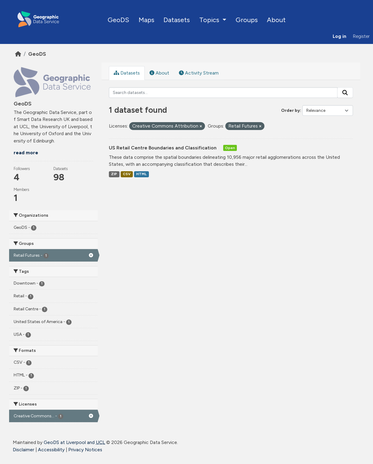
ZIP (114, 174)
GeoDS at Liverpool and (74, 442)
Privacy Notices (85, 449)
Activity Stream (199, 73)
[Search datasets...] (223, 92)
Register (361, 36)
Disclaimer (23, 449)
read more (26, 152)
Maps (146, 20)
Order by (290, 110)
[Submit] (345, 92)
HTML (141, 174)
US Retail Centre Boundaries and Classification (163, 148)
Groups (247, 20)
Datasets (176, 20)
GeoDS (118, 20)
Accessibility (51, 449)
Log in (339, 36)
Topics (210, 20)
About (276, 20)
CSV (126, 174)
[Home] (18, 54)
